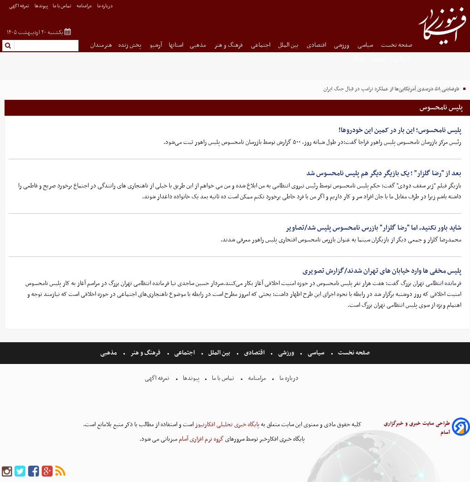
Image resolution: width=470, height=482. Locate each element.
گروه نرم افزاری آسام (200, 439)
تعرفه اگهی (19, 6)
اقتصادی (317, 45)
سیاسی (365, 45)
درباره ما (105, 6)
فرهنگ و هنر (229, 45)
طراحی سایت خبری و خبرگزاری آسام (417, 428)
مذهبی (198, 45)
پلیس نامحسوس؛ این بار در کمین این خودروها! (399, 130)
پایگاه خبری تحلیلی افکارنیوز (226, 424)
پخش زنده (130, 45)
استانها (176, 45)
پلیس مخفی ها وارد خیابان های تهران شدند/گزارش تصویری (382, 271)
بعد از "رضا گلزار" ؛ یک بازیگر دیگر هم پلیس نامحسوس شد (383, 173)
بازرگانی (402, 59)
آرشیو (156, 45)
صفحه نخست (396, 45)
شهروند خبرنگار (369, 59)
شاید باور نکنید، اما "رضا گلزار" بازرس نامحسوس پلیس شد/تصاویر (373, 228)
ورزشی (342, 45)
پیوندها (41, 6)
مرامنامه (85, 6)
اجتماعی (261, 45)
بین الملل (289, 45)
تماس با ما (62, 6)
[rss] (60, 472)
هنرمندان (101, 45)
